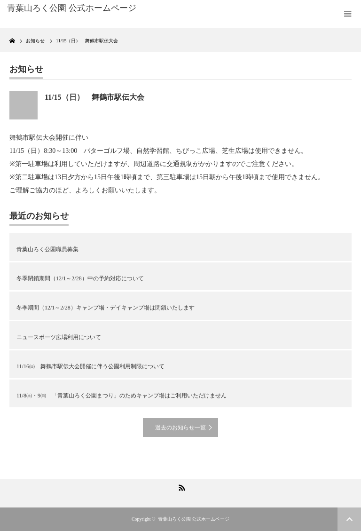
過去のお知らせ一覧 (180, 427)
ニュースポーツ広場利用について (58, 337)
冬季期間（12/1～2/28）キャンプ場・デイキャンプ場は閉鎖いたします (105, 307)
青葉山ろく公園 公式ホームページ (194, 519)
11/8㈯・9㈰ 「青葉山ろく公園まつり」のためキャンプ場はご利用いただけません (121, 395)
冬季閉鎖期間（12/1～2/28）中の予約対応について (80, 278)
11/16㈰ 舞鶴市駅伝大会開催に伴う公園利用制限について (90, 366)
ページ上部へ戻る (349, 519)
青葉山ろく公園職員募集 (47, 249)
